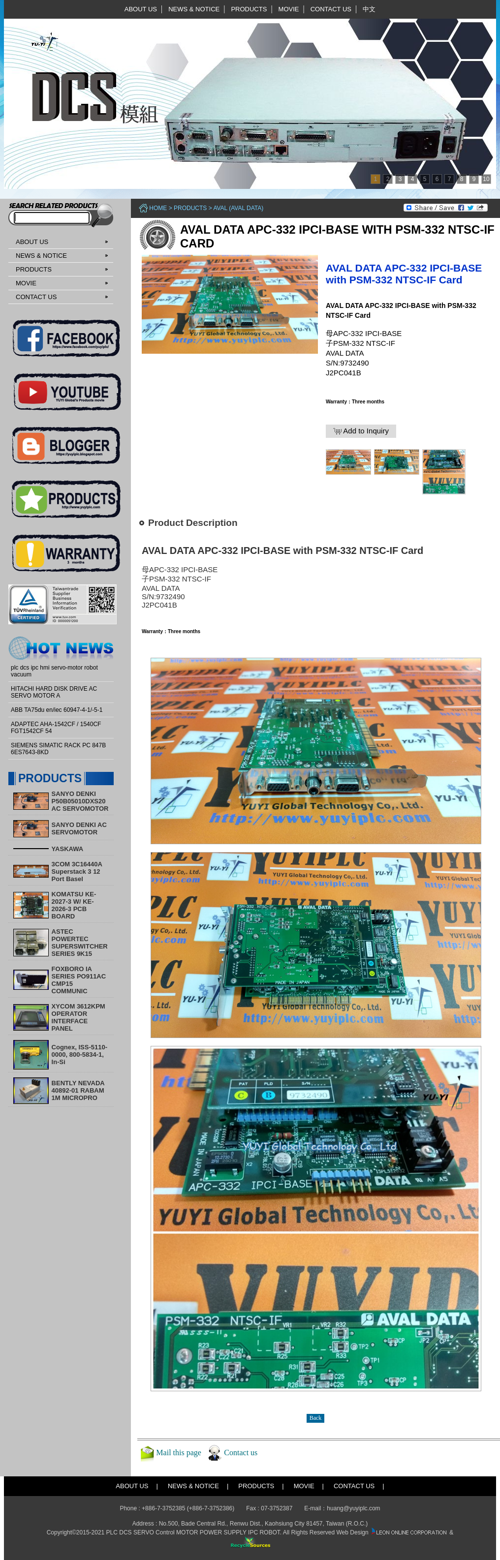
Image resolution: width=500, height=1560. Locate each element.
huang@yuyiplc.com (353, 1508)
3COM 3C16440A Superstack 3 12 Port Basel (77, 871)
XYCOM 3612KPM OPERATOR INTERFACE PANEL (78, 1017)
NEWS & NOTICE (193, 9)
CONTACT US (331, 9)
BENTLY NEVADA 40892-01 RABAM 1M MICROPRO (78, 1090)
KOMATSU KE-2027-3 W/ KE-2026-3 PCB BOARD (74, 905)
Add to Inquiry (361, 431)
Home (158, 208)
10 (486, 179)
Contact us (240, 1452)
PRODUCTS (249, 9)
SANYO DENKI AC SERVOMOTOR (79, 828)
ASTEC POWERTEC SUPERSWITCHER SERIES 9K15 (80, 942)
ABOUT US (141, 9)
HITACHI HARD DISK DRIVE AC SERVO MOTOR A (54, 692)
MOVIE (289, 9)
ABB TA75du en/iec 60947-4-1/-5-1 (56, 709)
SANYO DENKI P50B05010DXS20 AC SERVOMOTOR (80, 801)
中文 (369, 9)
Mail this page (178, 1452)
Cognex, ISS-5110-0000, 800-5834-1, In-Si (79, 1054)
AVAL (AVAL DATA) (238, 208)
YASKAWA (68, 849)
